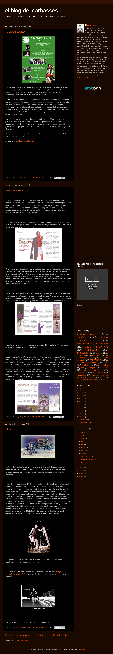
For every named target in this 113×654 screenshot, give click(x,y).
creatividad (96, 355)
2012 (81, 417)
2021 (81, 389)
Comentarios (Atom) (22, 640)
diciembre (84, 419)
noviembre (85, 423)
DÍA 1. (8, 429)
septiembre (85, 429)
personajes (81, 375)
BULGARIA (97, 379)
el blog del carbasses (31, 10)
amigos (92, 368)
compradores (97, 372)
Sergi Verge (91, 25)
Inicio (41, 635)
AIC (106, 363)
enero (83, 454)
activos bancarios (81, 379)
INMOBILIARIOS (86, 334)
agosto (83, 432)
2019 (81, 395)
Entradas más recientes (17, 635)
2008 (81, 476)
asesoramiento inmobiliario (92, 343)
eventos (99, 353)
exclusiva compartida (86, 363)
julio (82, 435)
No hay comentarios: (40, 177)
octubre (84, 426)
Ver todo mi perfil (82, 78)
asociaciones (82, 372)
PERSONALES (96, 360)
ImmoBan (92, 349)
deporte (93, 375)
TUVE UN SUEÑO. (15, 32)
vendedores (87, 365)
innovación (81, 355)
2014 (81, 411)
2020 (81, 392)
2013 (81, 414)
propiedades (102, 365)
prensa (102, 377)
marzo (83, 447)
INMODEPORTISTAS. (17, 190)
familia (93, 377)
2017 (81, 401)
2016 (81, 404)
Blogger (82, 649)
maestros (104, 368)
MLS (82, 368)
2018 (81, 398)
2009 (81, 473)
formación (82, 352)
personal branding (92, 370)
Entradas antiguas (62, 635)
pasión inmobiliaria (96, 346)
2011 (81, 467)
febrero (83, 450)
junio (83, 438)
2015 (81, 408)
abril (82, 444)
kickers (60, 649)
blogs (90, 379)
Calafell (81, 337)
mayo (83, 441)
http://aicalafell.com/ (27, 141)
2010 (81, 470)
